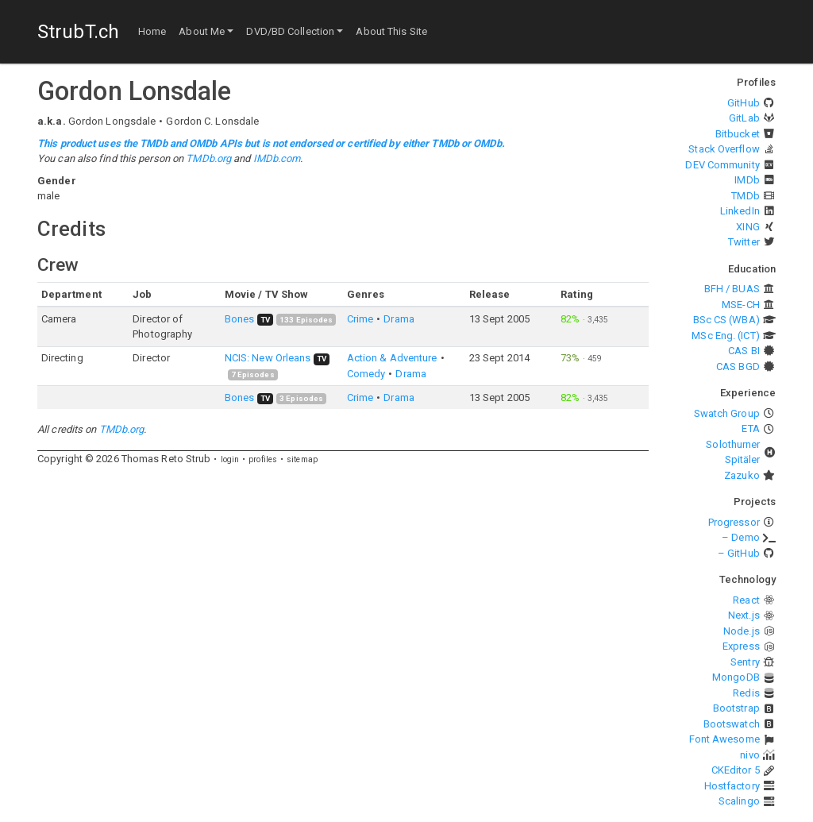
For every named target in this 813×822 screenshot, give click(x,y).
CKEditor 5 (735, 770)
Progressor (734, 522)
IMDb (746, 180)
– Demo (741, 537)
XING (747, 227)
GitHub (743, 103)
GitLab (744, 118)
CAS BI (744, 351)
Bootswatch (731, 724)
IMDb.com (277, 158)
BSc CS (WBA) (726, 320)
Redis (746, 693)
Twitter (744, 242)
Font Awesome (724, 739)
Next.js (744, 615)
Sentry (745, 662)
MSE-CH (741, 305)
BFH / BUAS (732, 289)
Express (741, 646)
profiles (263, 459)
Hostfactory (732, 786)
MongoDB (736, 677)
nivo (749, 755)
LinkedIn (740, 211)
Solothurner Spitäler (733, 452)
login (230, 459)
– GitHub (739, 553)
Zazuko (742, 475)
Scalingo (739, 801)
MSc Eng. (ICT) (725, 336)
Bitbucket (737, 134)
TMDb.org (208, 158)
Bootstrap (736, 708)
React (746, 600)
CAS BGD (738, 366)
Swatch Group (727, 413)
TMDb (745, 196)
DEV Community (722, 165)
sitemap (302, 459)
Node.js (741, 631)
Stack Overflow (723, 149)
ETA (750, 428)
